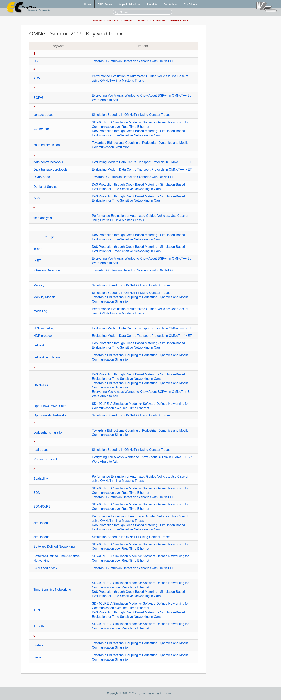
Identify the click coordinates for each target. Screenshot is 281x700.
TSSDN (38, 626)
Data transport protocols (50, 169)
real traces (40, 449)
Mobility (38, 285)
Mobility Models (44, 297)
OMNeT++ (40, 385)
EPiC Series (105, 4)
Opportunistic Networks (49, 415)
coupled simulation (46, 145)
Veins (37, 657)
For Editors (190, 4)
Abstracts (112, 20)
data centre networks (48, 162)
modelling (40, 311)
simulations (41, 537)
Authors (143, 20)
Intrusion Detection (46, 270)
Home (87, 4)
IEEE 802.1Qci (43, 237)
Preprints (152, 4)
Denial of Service (45, 186)
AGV (36, 78)
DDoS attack (42, 177)
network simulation (46, 357)
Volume (97, 20)
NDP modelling (43, 328)
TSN (36, 610)
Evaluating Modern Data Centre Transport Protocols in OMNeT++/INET (142, 162)
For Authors (171, 4)
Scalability (40, 478)
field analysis (42, 218)
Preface (128, 20)
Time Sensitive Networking (52, 589)
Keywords (159, 20)
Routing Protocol (45, 459)
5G (35, 61)
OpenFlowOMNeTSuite (49, 406)
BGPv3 (38, 97)
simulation (40, 523)
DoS (36, 198)
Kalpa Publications (129, 4)
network (39, 345)
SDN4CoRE (41, 506)
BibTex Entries (179, 20)
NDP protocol (42, 335)
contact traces (43, 114)
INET (37, 260)
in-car (37, 249)
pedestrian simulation (48, 432)
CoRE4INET (42, 128)
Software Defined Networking (54, 546)
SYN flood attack (45, 568)
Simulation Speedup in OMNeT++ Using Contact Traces (131, 114)
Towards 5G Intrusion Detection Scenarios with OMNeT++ (132, 61)
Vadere (38, 645)
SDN (36, 492)
